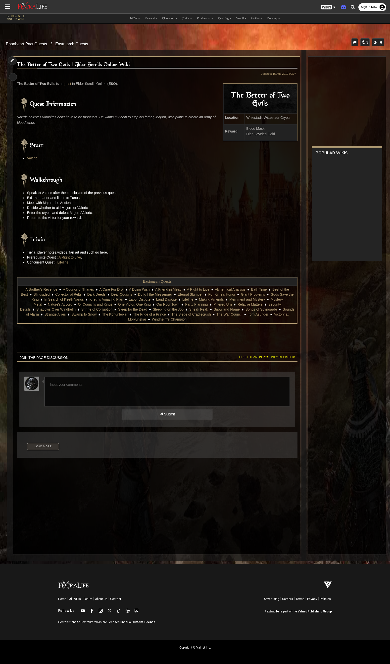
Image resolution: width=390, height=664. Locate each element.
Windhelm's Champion (186, 319)
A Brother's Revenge (41, 289)
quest (68, 84)
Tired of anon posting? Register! (265, 357)
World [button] (241, 18)
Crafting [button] (224, 18)
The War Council (264, 314)
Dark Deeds (96, 294)
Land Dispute (166, 299)
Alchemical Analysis (230, 289)
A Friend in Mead (168, 289)
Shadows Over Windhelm (73, 309)
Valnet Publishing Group (315, 611)
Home (62, 599)
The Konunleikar (149, 314)
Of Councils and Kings (95, 304)
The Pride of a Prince (183, 314)
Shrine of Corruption (114, 309)
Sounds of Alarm (60, 314)
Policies (325, 599)
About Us (101, 599)
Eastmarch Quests (71, 44)
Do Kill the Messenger (155, 294)
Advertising (271, 599)
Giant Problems (253, 294)
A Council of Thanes (78, 289)
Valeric (34, 158)
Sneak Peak (216, 309)
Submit (167, 414)
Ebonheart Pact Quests (26, 44)
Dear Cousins (121, 294)
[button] (328, 7)
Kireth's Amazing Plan (106, 299)
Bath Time (259, 289)
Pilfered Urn (222, 304)
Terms (300, 599)
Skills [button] (187, 18)
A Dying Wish (139, 289)
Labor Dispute (139, 299)
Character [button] (169, 18)
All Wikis (75, 599)
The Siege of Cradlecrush (225, 314)
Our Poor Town (167, 304)
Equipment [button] (205, 18)
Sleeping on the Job (185, 309)
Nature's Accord (60, 304)
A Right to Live (71, 257)
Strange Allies (89, 314)
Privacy (312, 599)
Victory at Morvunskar (146, 319)
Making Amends (211, 299)
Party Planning (196, 304)
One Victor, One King (134, 304)
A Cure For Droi (111, 289)
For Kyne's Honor (221, 294)
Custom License (143, 622)
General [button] (151, 18)
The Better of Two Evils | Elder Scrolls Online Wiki (75, 65)
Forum (88, 599)
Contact (115, 599)
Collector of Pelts (68, 294)
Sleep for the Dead (150, 309)
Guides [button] (256, 18)
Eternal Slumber (190, 294)
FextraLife (272, 611)
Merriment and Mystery (247, 299)
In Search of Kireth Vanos (64, 299)
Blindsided (41, 294)
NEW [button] (135, 18)
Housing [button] (273, 18)
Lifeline (64, 262)
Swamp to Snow (118, 314)
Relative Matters (249, 304)
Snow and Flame (244, 309)
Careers (287, 599)
